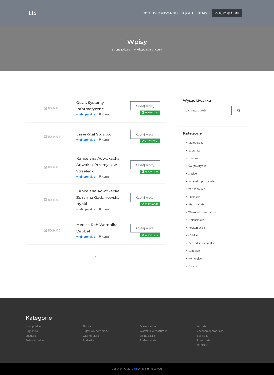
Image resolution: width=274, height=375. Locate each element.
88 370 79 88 (150, 171)
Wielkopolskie (142, 49)
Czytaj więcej (145, 106)
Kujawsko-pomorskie (200, 181)
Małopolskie (194, 142)
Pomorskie (194, 258)
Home (146, 13)
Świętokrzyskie (196, 166)
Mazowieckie (195, 204)
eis (32, 13)
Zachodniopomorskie (200, 243)
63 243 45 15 (150, 234)
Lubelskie (193, 250)
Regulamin (187, 13)
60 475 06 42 (150, 204)
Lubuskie (192, 158)
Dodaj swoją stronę (227, 13)
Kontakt (202, 13)
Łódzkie (192, 235)
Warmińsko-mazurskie (201, 212)
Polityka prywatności (165, 13)
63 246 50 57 (150, 112)
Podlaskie (193, 197)
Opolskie (192, 266)
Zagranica (193, 150)
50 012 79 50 (150, 141)
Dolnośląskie (195, 220)
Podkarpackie (195, 227)
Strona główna (121, 49)
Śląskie (191, 173)
